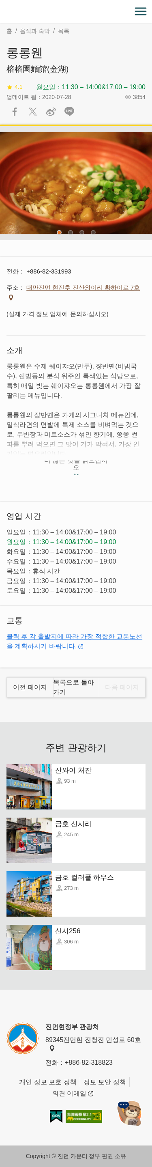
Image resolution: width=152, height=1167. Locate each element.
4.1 (14, 87)
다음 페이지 (122, 687)
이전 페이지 (30, 687)
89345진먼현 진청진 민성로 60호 (93, 1044)
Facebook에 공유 (14, 111)
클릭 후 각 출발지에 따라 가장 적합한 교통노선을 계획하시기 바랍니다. (74, 641)
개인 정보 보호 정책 (47, 1082)
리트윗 (33, 111)
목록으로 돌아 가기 (73, 687)
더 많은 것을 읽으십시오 (76, 466)
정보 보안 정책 (104, 1082)
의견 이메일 (72, 1093)
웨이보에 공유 (51, 111)
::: (2, 4)
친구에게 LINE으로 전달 (69, 111)
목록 (63, 31)
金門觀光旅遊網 (76, 11)
